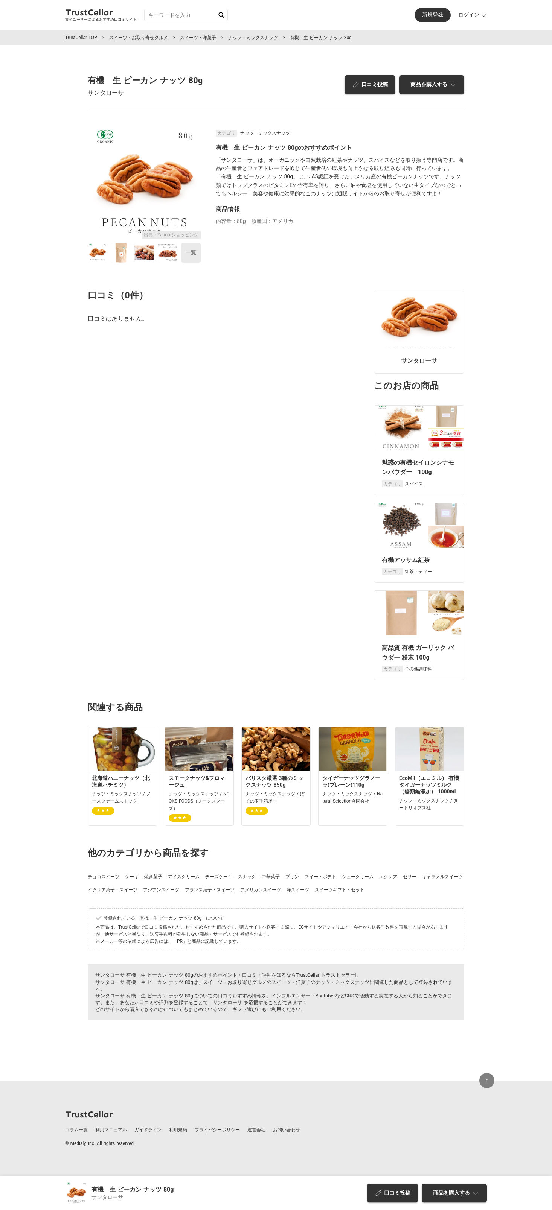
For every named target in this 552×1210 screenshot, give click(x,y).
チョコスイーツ (103, 876)
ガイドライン (148, 1129)
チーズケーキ (218, 876)
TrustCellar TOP (81, 37)
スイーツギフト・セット (339, 889)
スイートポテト (320, 876)
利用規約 (178, 1129)
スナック (247, 876)
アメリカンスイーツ (260, 889)
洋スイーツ (298, 889)
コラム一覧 (76, 1129)
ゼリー (409, 876)
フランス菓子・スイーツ (210, 889)
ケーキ (132, 876)
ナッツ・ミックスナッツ (253, 37)
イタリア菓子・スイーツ (112, 889)
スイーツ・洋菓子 (198, 37)
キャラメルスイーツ (442, 876)
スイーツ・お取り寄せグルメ (138, 37)
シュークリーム (358, 876)
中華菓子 (271, 876)
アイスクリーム (184, 876)
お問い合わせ (286, 1129)
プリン (292, 876)
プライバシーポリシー (217, 1129)
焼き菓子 (153, 876)
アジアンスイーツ (161, 889)
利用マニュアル (111, 1129)
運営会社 (256, 1129)
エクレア (388, 876)
